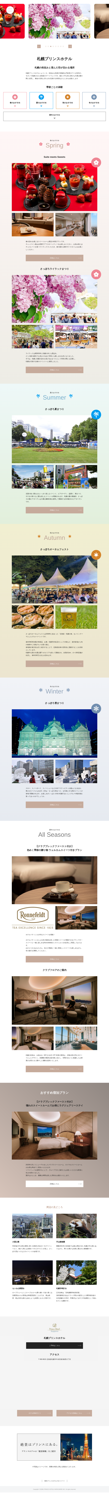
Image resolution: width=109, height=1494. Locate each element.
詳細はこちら (54, 259)
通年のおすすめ (54, 116)
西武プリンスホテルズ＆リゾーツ (54, 1482)
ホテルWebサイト (35, 1414)
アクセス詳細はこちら (74, 1414)
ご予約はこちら (54, 1347)
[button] (39, 46)
